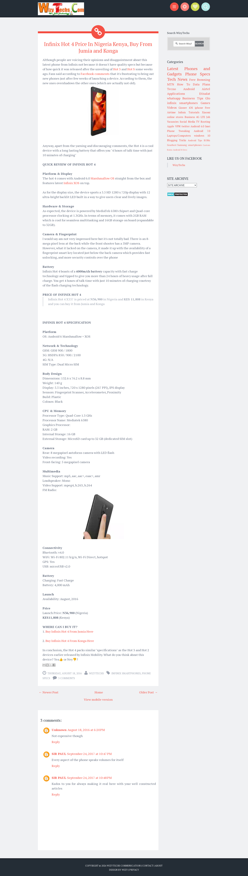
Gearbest (172, 145)
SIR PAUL (59, 753)
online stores (175, 117)
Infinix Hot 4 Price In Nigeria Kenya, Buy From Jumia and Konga (98, 47)
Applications (176, 93)
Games (205, 103)
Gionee (183, 107)
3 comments (66, 677)
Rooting (205, 121)
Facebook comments (95, 73)
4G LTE (200, 117)
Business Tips (192, 98)
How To (183, 84)
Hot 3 (117, 68)
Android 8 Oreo (180, 149)
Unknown (59, 729)
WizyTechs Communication (124, 865)
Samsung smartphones (189, 145)
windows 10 (202, 135)
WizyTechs (96, 672)
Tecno (171, 89)
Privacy (134, 869)
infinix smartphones (126, 672)
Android (189, 89)
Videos (172, 107)
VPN (177, 126)
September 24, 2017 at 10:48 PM (89, 777)
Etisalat (204, 93)
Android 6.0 (197, 126)
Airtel (206, 89)
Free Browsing (199, 80)
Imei (207, 126)
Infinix (182, 112)
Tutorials (194, 112)
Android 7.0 (202, 131)
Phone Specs (197, 74)
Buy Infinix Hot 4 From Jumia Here (69, 631)
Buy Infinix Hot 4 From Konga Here (69, 640)
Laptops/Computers (179, 135)
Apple (170, 126)
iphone (199, 107)
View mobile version (98, 699)
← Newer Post (48, 692)
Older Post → (148, 692)
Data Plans (201, 84)
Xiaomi (206, 112)
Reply (56, 741)
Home (99, 692)
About (159, 865)
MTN (170, 84)
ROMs (207, 140)
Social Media (187, 121)
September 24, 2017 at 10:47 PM (89, 753)
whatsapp (173, 98)
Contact (147, 865)
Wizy (125, 869)
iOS (191, 107)
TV (197, 121)
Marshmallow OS (102, 178)
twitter (186, 126)
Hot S (131, 68)
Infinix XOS (72, 182)
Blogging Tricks (176, 140)
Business (190, 117)
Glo (207, 98)
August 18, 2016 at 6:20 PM (86, 729)
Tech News (177, 79)
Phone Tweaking (178, 131)
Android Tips (195, 140)
